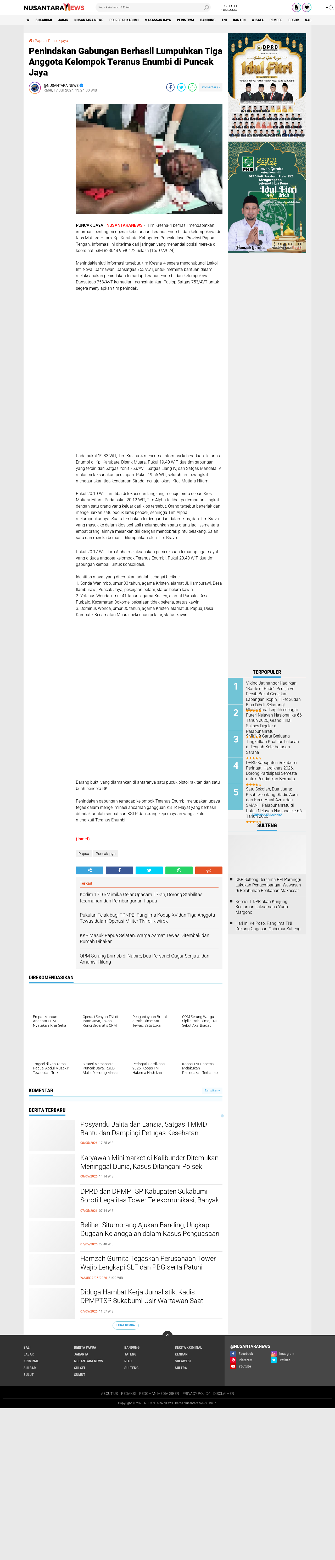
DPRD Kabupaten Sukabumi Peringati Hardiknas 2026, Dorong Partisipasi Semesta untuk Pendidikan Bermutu (271, 770)
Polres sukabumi (124, 20)
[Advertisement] (50, 176)
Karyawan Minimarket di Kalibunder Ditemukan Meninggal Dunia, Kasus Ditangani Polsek (149, 1162)
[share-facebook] (170, 87)
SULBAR (30, 1368)
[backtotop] (167, 1336)
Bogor (293, 20)
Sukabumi (44, 20)
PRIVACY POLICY (196, 1393)
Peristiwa (185, 20)
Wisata (258, 20)
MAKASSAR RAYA (158, 20)
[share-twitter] (181, 87)
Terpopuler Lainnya (267, 814)
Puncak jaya (58, 41)
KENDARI (181, 1354)
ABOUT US (109, 1393)
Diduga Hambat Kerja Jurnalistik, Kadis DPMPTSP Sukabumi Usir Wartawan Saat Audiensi (141, 1301)
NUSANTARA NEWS (88, 20)
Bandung (207, 20)
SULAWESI (183, 1361)
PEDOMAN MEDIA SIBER (159, 1393)
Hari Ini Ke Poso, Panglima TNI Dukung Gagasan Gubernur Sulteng (268, 926)
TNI (224, 20)
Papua (40, 41)
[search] (153, 7)
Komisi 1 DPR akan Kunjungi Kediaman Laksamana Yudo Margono (262, 907)
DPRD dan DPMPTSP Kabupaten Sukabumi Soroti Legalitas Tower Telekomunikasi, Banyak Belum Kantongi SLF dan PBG (149, 1200)
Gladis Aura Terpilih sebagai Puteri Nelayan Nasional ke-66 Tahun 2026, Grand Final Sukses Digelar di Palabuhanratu (274, 720)
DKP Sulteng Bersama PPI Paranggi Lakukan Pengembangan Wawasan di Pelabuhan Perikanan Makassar (268, 885)
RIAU (128, 1361)
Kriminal (31, 1361)
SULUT (29, 1375)
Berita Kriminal (188, 1347)
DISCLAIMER (223, 1393)
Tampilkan (212, 1090)
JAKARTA (81, 1354)
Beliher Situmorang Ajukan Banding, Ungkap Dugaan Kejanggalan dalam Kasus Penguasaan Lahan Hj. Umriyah (149, 1234)
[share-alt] (89, 870)
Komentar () (211, 87)
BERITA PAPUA (85, 1347)
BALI (27, 1347)
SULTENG (131, 1368)
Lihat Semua (125, 1325)
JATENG (130, 1354)
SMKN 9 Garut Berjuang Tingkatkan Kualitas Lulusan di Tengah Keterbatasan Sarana (272, 744)
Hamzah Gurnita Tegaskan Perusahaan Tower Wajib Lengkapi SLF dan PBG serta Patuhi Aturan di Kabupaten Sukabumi (148, 1267)
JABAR (63, 20)
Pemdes (276, 20)
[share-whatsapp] (192, 87)
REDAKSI (128, 1393)
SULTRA (181, 1368)
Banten (239, 20)
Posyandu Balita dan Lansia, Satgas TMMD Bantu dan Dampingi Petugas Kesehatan (143, 1128)
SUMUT (79, 1375)
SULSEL (80, 1368)
